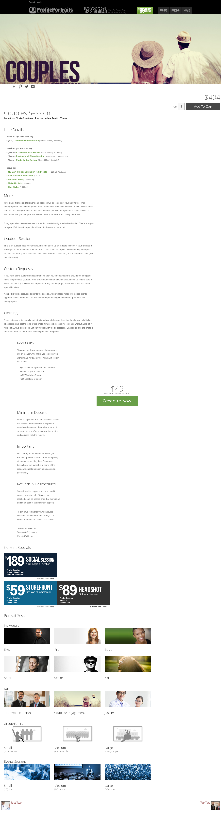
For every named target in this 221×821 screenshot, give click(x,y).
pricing (175, 10)
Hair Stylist (13, 187)
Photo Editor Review (26, 160)
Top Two (205, 802)
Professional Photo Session (30, 156)
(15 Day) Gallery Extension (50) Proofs (27, 172)
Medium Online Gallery (27, 140)
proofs (163, 10)
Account (32, 2)
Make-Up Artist (15, 183)
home (187, 10)
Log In (39, 2)
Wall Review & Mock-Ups (21, 175)
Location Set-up (16, 179)
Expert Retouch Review (28, 152)
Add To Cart (203, 106)
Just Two (16, 802)
